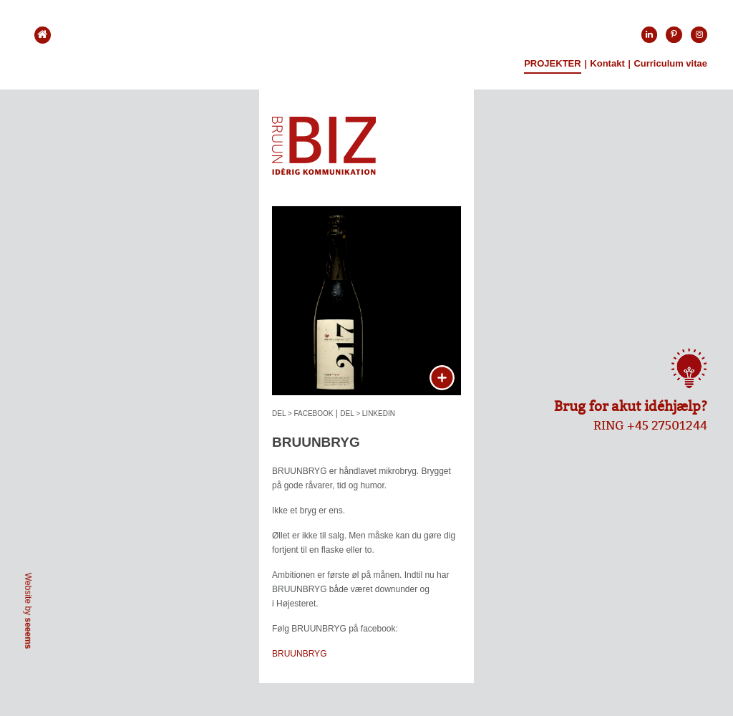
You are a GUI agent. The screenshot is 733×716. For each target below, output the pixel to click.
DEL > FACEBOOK (303, 413)
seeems (28, 633)
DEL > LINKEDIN (367, 413)
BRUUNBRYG (299, 654)
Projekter (552, 63)
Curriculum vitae (670, 63)
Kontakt (607, 63)
